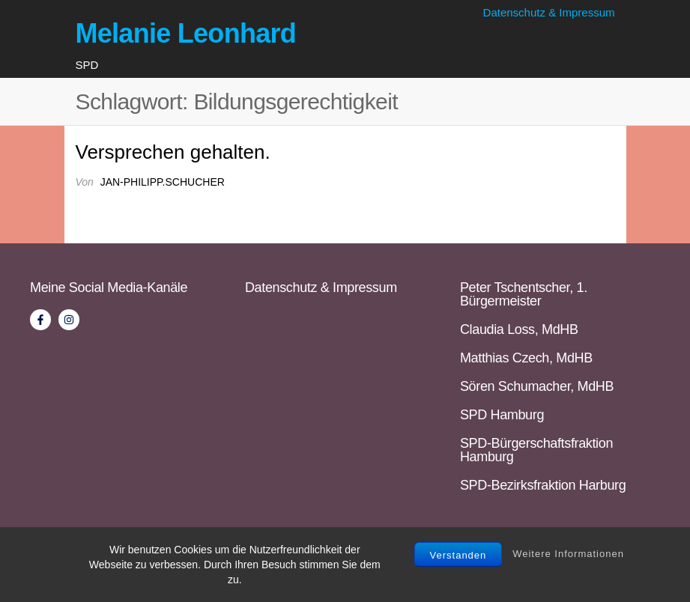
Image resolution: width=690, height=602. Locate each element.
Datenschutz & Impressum (549, 12)
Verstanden (458, 555)
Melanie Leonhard (186, 33)
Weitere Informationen (568, 553)
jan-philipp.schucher (162, 182)
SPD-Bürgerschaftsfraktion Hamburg (536, 450)
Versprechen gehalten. (173, 152)
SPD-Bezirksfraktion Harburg (543, 485)
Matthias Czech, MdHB (526, 357)
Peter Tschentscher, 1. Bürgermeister (523, 294)
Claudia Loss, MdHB (519, 329)
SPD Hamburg (502, 414)
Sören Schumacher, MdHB (537, 386)
